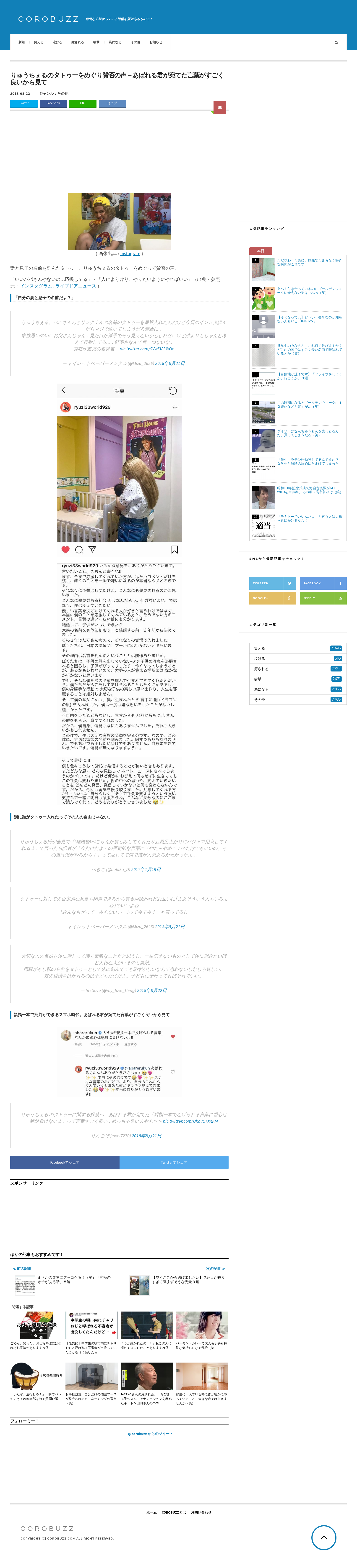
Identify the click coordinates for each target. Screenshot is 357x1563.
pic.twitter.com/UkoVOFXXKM (190, 1121)
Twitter (24, 103)
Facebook (53, 103)
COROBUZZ (49, 19)
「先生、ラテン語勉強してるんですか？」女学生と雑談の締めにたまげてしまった (309, 461)
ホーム (151, 1512)
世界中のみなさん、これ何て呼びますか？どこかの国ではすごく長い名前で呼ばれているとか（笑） (309, 349)
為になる (115, 42)
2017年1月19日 (146, 869)
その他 (135, 42)
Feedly (325, 598)
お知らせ (155, 42)
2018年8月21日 (170, 363)
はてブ (112, 103)
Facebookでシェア (65, 1162)
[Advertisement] (119, 150)
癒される (77, 42)
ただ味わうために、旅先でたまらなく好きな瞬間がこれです (309, 262)
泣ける (57, 42)
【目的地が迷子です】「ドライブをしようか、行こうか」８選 (309, 376)
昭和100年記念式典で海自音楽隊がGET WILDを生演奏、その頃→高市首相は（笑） (310, 490)
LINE (83, 103)
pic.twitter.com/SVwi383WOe (147, 348)
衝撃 (96, 42)
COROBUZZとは (174, 1512)
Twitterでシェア (174, 1162)
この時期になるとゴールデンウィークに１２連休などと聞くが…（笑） (309, 404)
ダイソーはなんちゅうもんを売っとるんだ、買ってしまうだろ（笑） (308, 433)
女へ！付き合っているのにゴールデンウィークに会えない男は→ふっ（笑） (309, 291)
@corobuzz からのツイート (150, 1433)
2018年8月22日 (152, 990)
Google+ (274, 598)
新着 (21, 42)
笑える (39, 42)
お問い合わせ (201, 1512)
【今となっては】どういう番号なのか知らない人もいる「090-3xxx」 (309, 319)
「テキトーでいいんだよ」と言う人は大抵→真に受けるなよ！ (309, 518)
